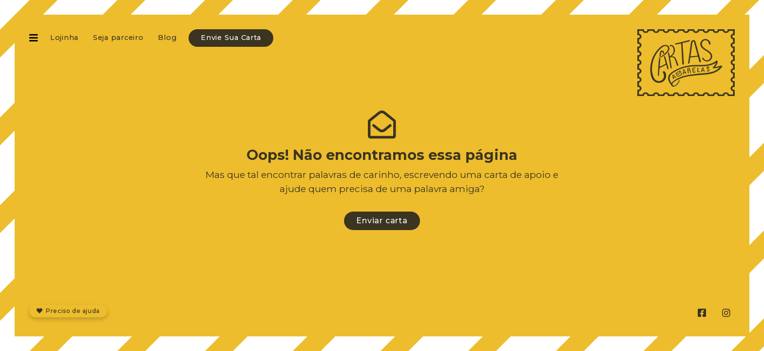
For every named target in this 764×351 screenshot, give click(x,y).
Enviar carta (382, 220)
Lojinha (64, 37)
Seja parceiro (118, 37)
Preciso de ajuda (68, 310)
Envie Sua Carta (231, 37)
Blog (167, 37)
